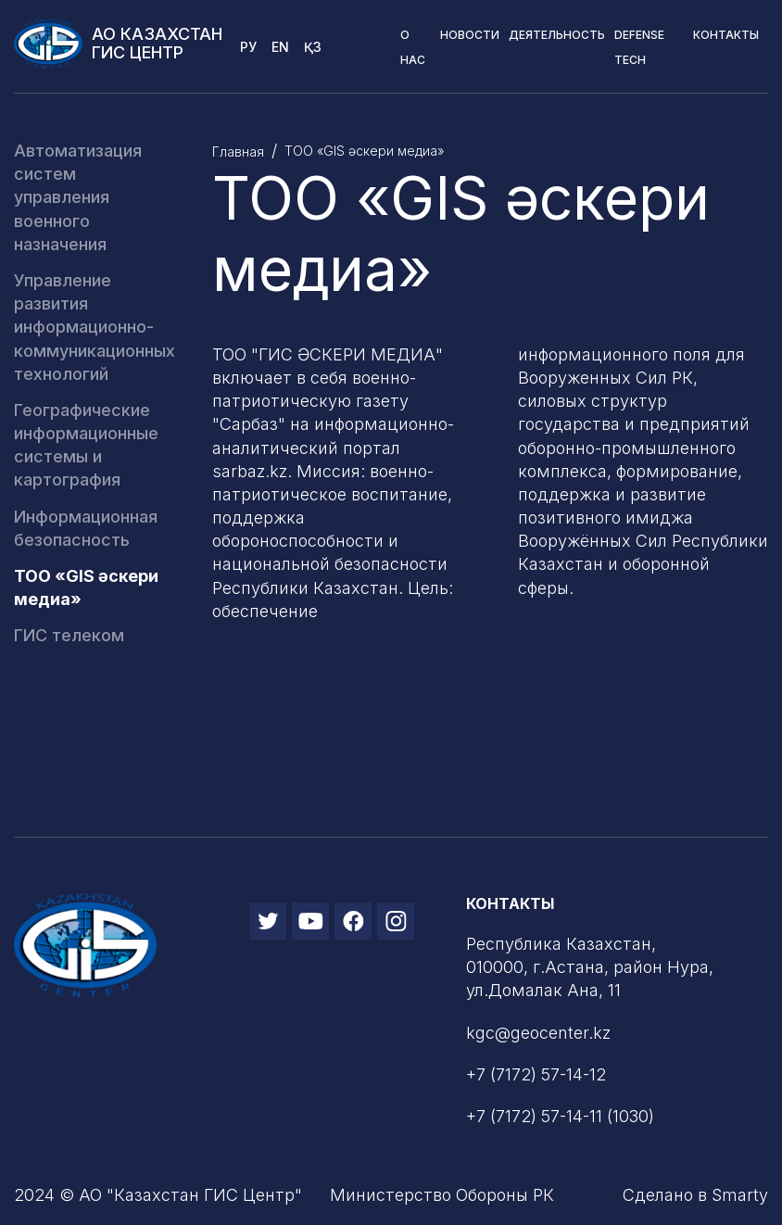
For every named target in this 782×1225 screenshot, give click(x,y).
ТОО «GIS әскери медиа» (364, 150)
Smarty (740, 1195)
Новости (469, 35)
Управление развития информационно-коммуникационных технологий (94, 327)
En (280, 47)
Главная (238, 151)
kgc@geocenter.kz (538, 1032)
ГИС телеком (69, 635)
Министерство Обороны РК (442, 1195)
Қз (313, 47)
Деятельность (557, 35)
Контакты (726, 35)
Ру (248, 47)
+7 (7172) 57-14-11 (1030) (560, 1116)
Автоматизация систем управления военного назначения (78, 197)
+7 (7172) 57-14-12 (536, 1074)
